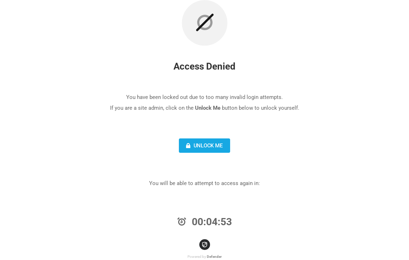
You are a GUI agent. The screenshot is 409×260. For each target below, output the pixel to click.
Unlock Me (203, 145)
